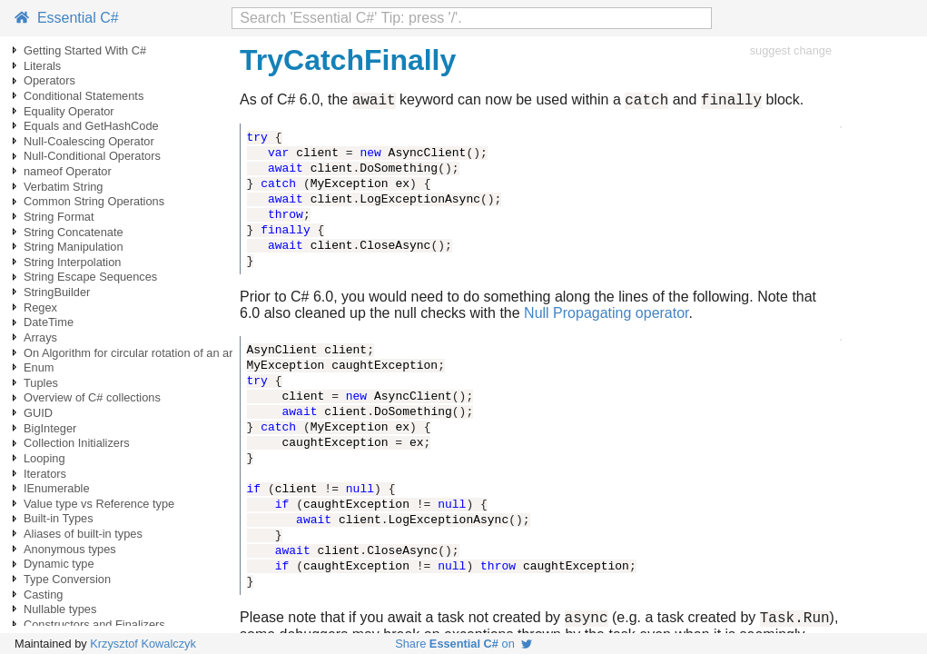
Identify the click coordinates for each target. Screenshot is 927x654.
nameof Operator (68, 171)
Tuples (41, 383)
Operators (49, 80)
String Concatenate (73, 232)
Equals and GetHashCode (91, 126)
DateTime (49, 322)
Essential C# (67, 17)
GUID (38, 413)
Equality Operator (69, 111)
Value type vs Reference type (99, 503)
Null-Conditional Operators (92, 156)
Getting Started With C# (85, 50)
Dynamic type (59, 563)
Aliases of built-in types (83, 533)
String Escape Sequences (90, 276)
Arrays (40, 337)
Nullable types (60, 609)
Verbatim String (64, 186)
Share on (463, 643)
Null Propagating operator (606, 315)
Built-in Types (59, 518)
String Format (59, 216)
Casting (43, 594)
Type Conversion (67, 579)
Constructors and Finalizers (94, 624)
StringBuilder (57, 292)
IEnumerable (57, 488)
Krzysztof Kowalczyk (143, 643)
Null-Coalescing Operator (89, 141)
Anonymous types (70, 549)
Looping (44, 458)
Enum (39, 367)
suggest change (791, 50)
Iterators (45, 474)
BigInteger (50, 428)
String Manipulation (73, 246)
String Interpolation (72, 262)
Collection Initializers (77, 443)
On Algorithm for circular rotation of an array (136, 353)
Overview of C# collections (92, 397)
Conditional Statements (83, 96)
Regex (40, 307)
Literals (42, 66)
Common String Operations (94, 201)
